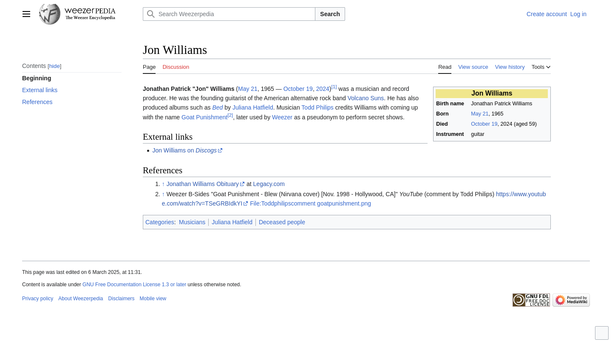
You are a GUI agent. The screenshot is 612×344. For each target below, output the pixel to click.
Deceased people (282, 222)
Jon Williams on (184, 150)
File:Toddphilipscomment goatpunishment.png (310, 203)
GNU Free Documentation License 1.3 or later (134, 285)
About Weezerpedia (80, 299)
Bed (217, 107)
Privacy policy (37, 299)
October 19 (484, 124)
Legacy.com (269, 183)
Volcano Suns (366, 98)
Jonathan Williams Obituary (203, 183)
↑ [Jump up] (163, 183)
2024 (322, 88)
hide (54, 66)
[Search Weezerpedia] (229, 14)
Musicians (192, 222)
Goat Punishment (204, 117)
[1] (334, 86)
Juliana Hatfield (252, 107)
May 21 (479, 114)
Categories (159, 222)
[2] (230, 115)
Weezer (282, 117)
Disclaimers (121, 299)
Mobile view (153, 299)
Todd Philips (317, 107)
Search (330, 14)
